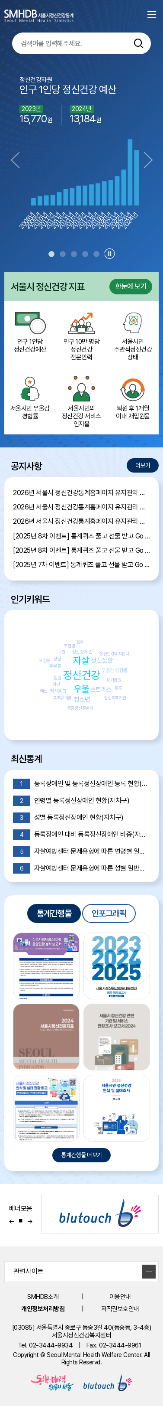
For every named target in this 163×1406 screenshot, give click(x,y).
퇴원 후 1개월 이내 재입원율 (133, 397)
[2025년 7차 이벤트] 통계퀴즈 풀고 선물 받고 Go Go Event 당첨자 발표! (81, 565)
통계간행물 (54, 913)
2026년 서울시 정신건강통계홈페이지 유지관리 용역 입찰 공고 (81, 521)
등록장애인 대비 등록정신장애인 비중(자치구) (81, 834)
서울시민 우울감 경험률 (30, 397)
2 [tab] (62, 254)
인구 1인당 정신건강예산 (30, 330)
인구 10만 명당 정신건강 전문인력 (81, 334)
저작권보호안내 (120, 1309)
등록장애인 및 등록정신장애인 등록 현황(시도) (81, 784)
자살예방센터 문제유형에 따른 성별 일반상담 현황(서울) (81, 868)
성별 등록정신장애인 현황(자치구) (68, 817)
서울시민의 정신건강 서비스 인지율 (81, 401)
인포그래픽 (109, 913)
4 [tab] (85, 254)
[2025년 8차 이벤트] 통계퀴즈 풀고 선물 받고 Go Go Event (81, 550)
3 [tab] (74, 254)
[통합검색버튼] (138, 43)
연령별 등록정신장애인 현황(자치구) (71, 801)
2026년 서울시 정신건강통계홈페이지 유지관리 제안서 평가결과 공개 (81, 493)
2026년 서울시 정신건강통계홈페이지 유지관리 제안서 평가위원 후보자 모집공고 (81, 507)
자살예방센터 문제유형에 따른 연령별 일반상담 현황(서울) (81, 851)
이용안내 (120, 1297)
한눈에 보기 (130, 286)
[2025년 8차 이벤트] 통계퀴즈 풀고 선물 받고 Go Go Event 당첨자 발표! (81, 536)
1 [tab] (51, 254)
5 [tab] (96, 254)
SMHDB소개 (43, 1297)
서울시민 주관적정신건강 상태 (133, 334)
